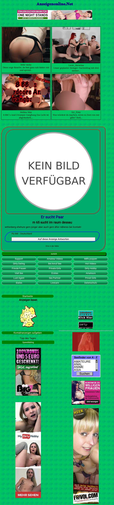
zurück (54, 254)
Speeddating (28, 342)
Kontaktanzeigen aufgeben (28, 332)
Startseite (27, 296)
